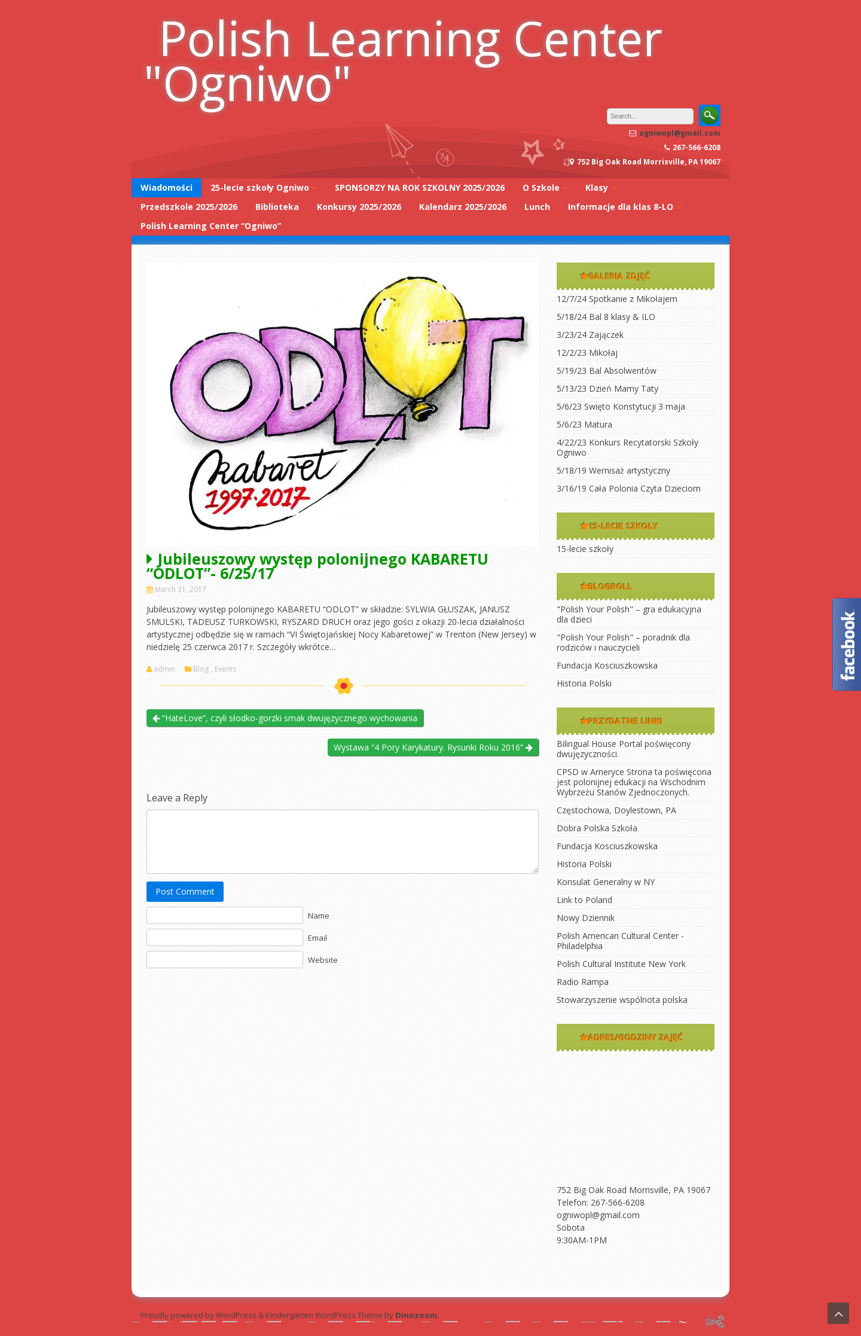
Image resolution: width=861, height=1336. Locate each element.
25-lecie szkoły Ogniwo (259, 187)
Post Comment (185, 891)
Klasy (596, 187)
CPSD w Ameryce (590, 771)
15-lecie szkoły (585, 548)
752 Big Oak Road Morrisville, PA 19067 (633, 1189)
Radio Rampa (583, 981)
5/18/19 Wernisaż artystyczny (613, 470)
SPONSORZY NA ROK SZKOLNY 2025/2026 (420, 187)
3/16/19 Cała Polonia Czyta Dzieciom (629, 488)
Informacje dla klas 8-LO (620, 206)
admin (164, 669)
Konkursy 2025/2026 (359, 206)
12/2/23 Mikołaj (587, 352)
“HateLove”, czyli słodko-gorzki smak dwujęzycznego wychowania (284, 718)
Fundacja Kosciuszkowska (607, 665)
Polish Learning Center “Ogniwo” (211, 225)
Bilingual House (586, 743)
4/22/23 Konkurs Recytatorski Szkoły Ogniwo (627, 447)
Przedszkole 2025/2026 (189, 206)
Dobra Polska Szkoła (597, 828)
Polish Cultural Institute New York (621, 963)
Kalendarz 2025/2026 (462, 206)
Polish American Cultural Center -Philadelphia (620, 940)
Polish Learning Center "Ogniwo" (403, 60)
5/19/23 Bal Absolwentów (607, 370)
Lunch (537, 206)
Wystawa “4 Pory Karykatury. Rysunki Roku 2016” (433, 747)
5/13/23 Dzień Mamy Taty (607, 388)
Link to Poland (584, 899)
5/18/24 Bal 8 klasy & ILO (606, 316)
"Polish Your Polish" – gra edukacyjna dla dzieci (629, 614)
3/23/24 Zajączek (590, 334)
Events (225, 669)
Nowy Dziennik (586, 917)
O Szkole (541, 187)
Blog (201, 669)
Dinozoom (416, 1315)
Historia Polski (584, 683)
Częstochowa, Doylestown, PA (616, 810)
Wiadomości (167, 187)
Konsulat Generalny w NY (606, 881)
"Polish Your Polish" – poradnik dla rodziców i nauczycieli (623, 642)
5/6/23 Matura (584, 424)
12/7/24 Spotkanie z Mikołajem (617, 298)
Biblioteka (277, 206)
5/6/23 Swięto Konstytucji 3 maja (621, 406)
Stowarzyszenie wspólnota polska (622, 999)
